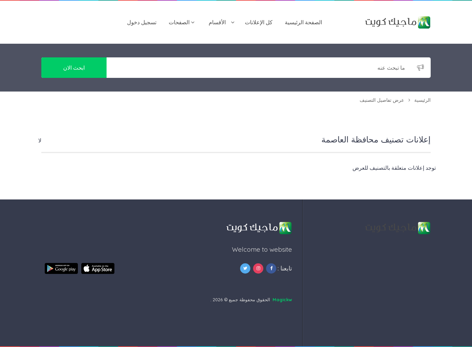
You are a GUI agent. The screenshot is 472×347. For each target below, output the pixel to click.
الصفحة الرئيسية (303, 22)
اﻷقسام (217, 22)
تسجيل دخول (141, 22)
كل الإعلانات (259, 22)
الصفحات (179, 22)
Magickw (282, 299)
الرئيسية (422, 100)
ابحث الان (74, 67)
